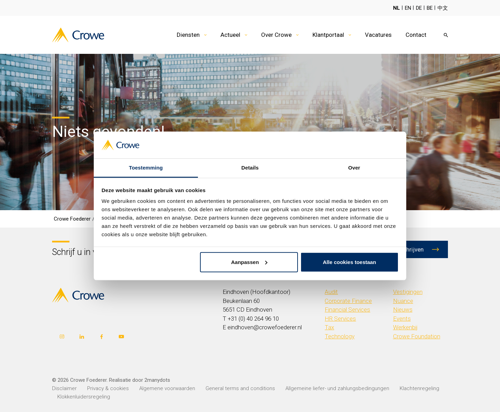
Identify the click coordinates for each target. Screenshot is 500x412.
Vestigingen (408, 291)
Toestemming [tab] (146, 168)
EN (408, 8)
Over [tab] (354, 168)
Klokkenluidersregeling (83, 397)
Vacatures (378, 34)
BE (430, 8)
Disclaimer (64, 388)
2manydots (157, 380)
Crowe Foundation (416, 336)
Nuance (403, 300)
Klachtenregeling (419, 388)
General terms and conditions (240, 388)
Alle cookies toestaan (349, 262)
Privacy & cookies (108, 388)
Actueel (230, 34)
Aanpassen (249, 262)
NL (396, 8)
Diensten (188, 34)
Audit (331, 291)
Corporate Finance (348, 300)
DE (419, 8)
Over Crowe (276, 34)
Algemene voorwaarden (167, 388)
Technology (340, 336)
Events (402, 318)
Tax (329, 327)
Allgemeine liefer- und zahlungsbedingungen (337, 388)
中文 (443, 8)
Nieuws (402, 309)
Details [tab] (250, 168)
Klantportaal (328, 34)
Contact (416, 34)
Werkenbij (405, 327)
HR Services (340, 318)
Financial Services (347, 309)
